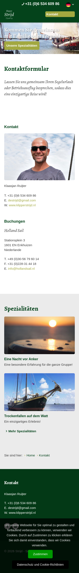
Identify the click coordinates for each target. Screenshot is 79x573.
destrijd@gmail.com (22, 200)
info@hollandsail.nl (21, 268)
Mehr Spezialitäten (20, 431)
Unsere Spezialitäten (21, 45)
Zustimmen (40, 554)
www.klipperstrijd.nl (22, 205)
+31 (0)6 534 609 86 (40, 4)
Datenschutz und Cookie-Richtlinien (40, 564)
